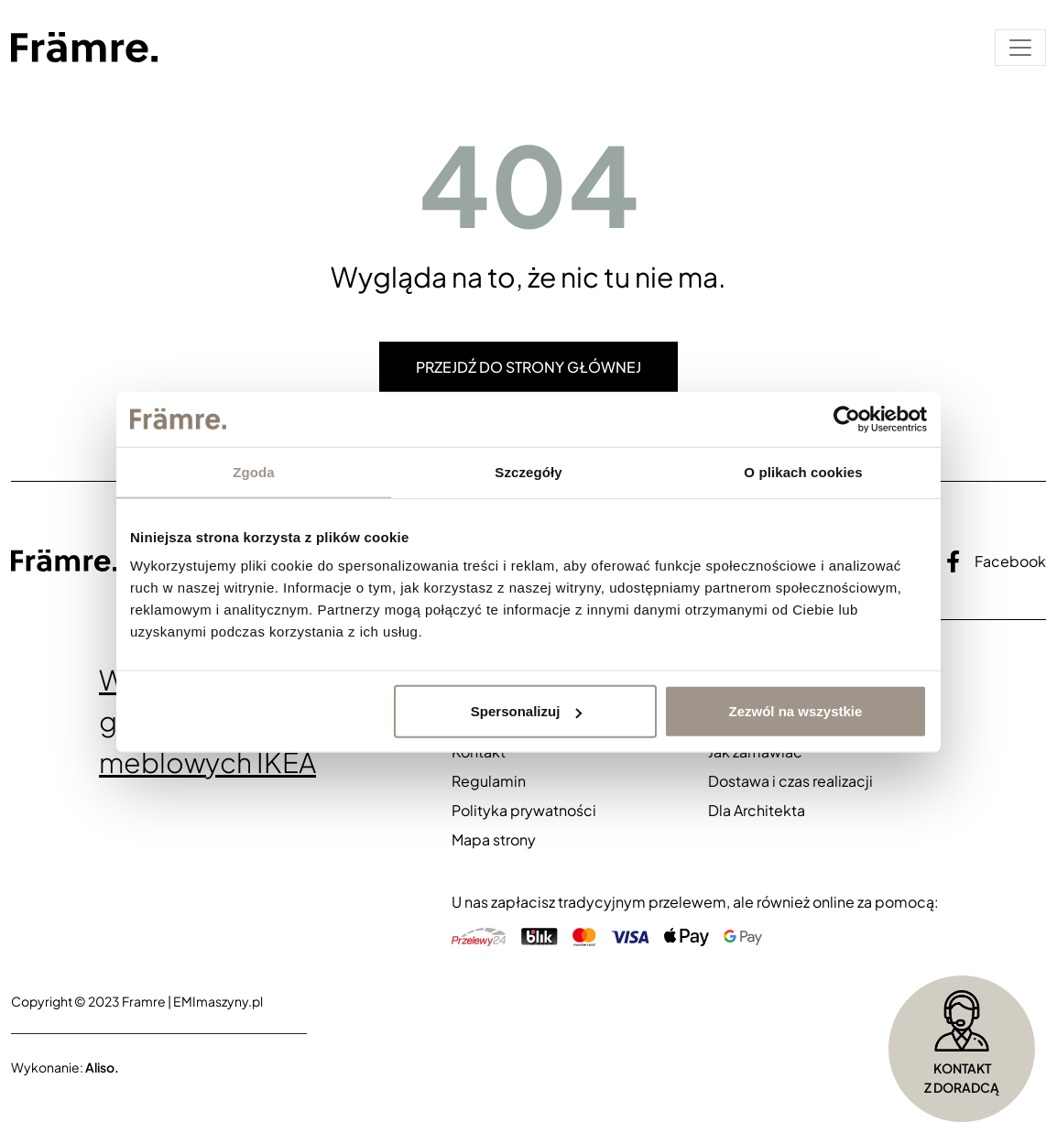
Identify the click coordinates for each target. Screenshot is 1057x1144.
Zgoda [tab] (254, 471)
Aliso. (102, 1067)
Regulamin (489, 780)
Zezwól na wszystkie (796, 711)
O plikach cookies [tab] (803, 471)
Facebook (996, 561)
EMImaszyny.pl (218, 1001)
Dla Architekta (756, 810)
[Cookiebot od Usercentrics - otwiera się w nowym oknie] (847, 418)
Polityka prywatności (524, 810)
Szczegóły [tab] (528, 471)
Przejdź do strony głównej (528, 366)
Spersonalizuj (527, 711)
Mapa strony (494, 839)
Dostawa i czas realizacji (790, 780)
